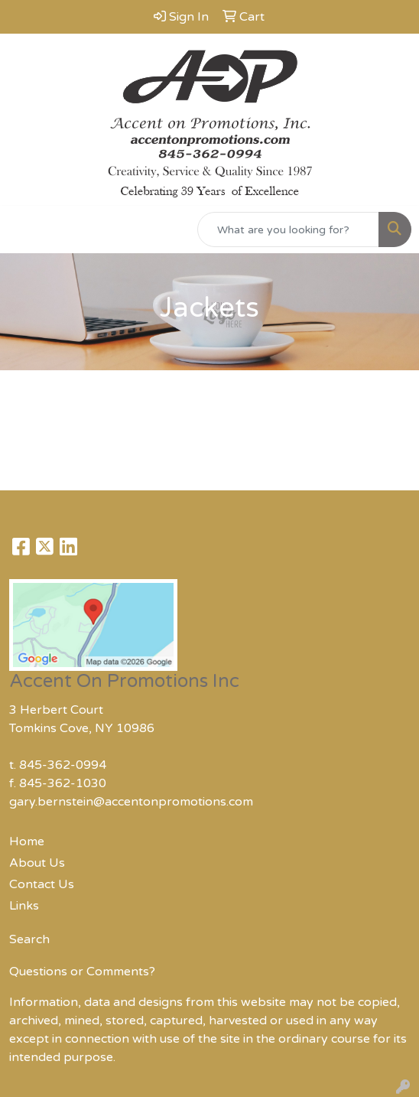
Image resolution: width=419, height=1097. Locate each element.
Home (26, 841)
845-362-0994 (62, 765)
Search (29, 939)
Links (24, 905)
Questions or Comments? (82, 971)
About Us (37, 863)
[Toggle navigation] (24, 230)
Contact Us (41, 884)
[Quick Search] (288, 229)
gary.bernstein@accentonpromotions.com (131, 801)
